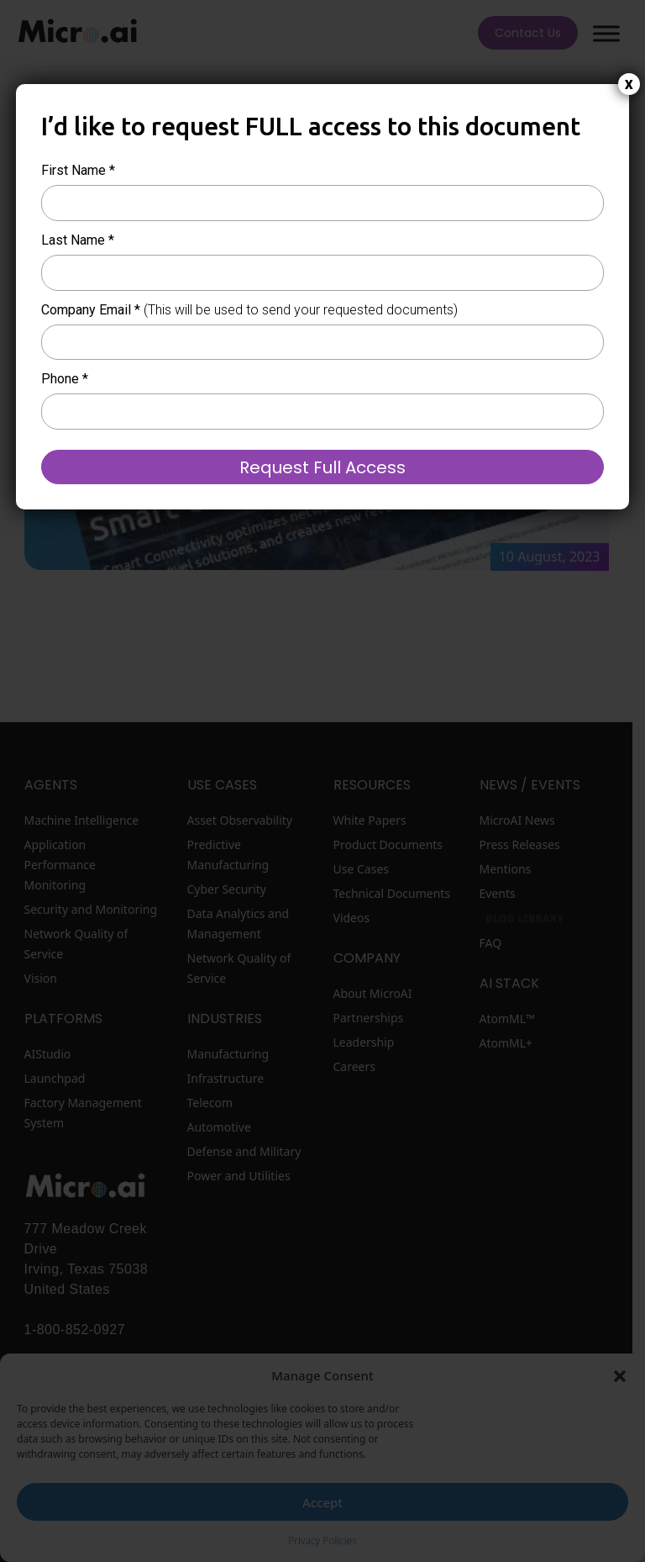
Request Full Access (322, 467)
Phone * (64, 379)
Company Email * (249, 310)
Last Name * (77, 240)
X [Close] (629, 84)
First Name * (78, 170)
